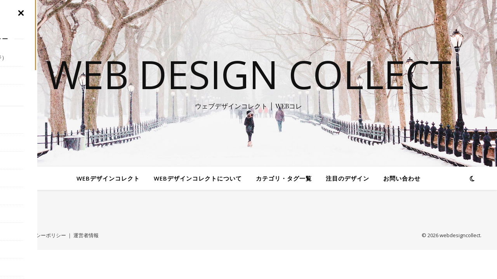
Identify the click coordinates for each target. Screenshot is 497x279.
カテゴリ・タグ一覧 (284, 178)
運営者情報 (86, 235)
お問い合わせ (402, 178)
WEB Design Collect (248, 74)
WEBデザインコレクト (108, 178)
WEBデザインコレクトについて (198, 178)
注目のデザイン (347, 178)
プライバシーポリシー (41, 235)
